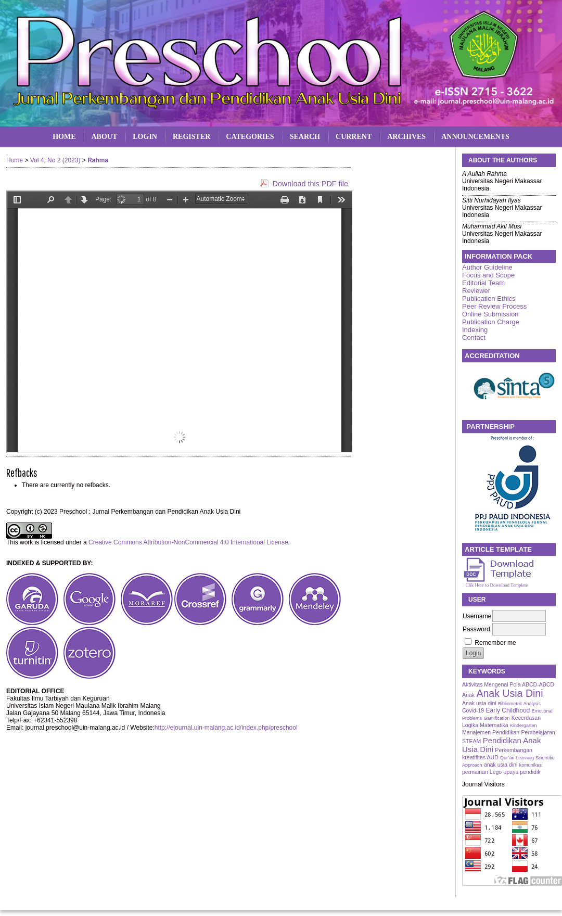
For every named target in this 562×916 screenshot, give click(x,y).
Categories (250, 137)
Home (64, 137)
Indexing (475, 330)
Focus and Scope (488, 275)
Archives (406, 137)
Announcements (475, 137)
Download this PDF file (310, 184)
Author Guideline (487, 267)
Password (476, 629)
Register (191, 137)
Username (477, 616)
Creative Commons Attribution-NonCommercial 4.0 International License (188, 542)
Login (145, 137)
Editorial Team (483, 283)
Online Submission (490, 314)
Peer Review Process (494, 306)
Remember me (495, 642)
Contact (474, 337)
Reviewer (476, 291)
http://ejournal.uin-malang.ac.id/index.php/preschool (226, 727)
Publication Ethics (489, 298)
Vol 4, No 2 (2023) (55, 160)
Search (305, 137)
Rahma (97, 160)
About (104, 137)
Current (354, 137)
